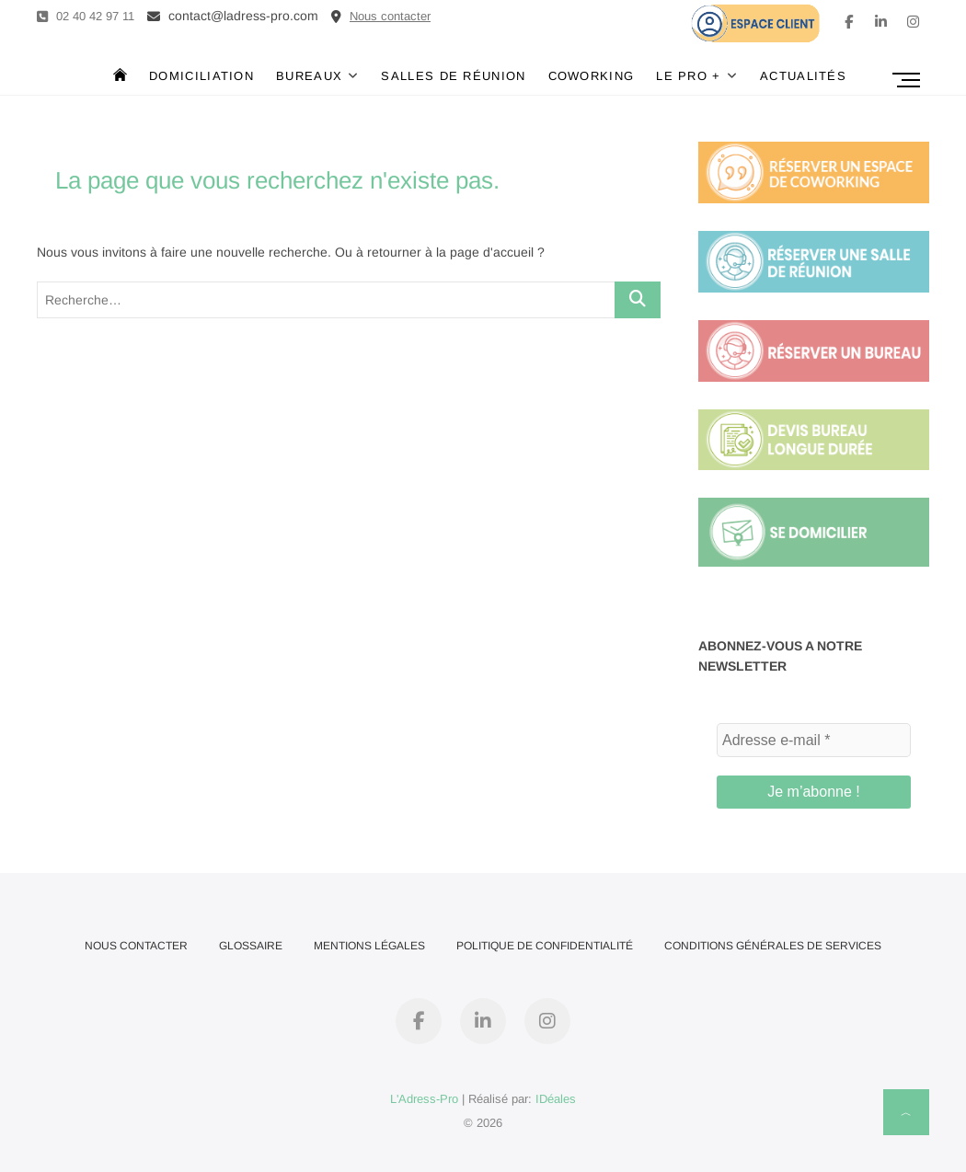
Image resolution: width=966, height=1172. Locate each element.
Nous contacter (136, 945)
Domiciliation (201, 76)
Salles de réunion (453, 76)
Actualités (803, 76)
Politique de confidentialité (544, 945)
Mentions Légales (369, 945)
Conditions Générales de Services (772, 945)
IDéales (555, 1099)
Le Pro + (688, 76)
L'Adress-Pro (424, 1099)
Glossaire (250, 945)
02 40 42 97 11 (85, 16)
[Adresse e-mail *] (814, 740)
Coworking (591, 76)
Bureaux (309, 76)
